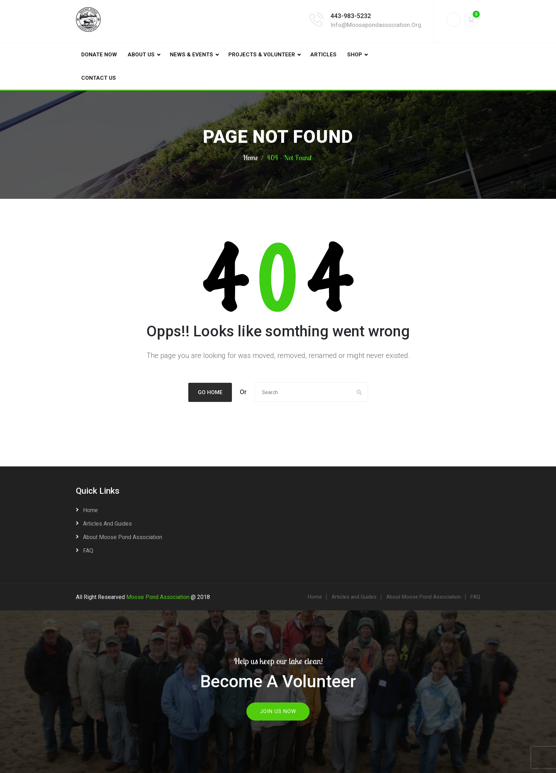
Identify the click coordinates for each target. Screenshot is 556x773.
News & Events (191, 54)
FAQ (88, 550)
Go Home (210, 392)
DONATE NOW (99, 54)
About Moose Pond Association (122, 536)
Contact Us (98, 78)
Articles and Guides (107, 523)
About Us (141, 54)
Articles (323, 54)
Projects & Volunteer (261, 54)
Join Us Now (278, 710)
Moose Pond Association (157, 596)
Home (250, 157)
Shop (354, 54)
